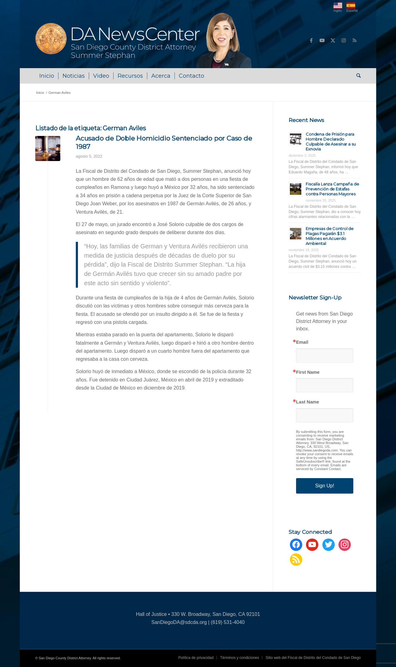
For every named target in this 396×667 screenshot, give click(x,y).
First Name (308, 372)
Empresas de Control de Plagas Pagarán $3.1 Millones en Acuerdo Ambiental (330, 236)
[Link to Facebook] (311, 40)
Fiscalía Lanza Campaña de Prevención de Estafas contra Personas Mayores (332, 188)
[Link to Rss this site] (354, 40)
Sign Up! (324, 485)
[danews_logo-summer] (144, 40)
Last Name (307, 402)
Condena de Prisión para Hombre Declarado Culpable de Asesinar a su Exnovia (331, 141)
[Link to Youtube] (322, 40)
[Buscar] (356, 76)
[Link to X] (333, 40)
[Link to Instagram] (343, 40)
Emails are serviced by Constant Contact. (321, 467)
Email (302, 342)
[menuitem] (46, 76)
